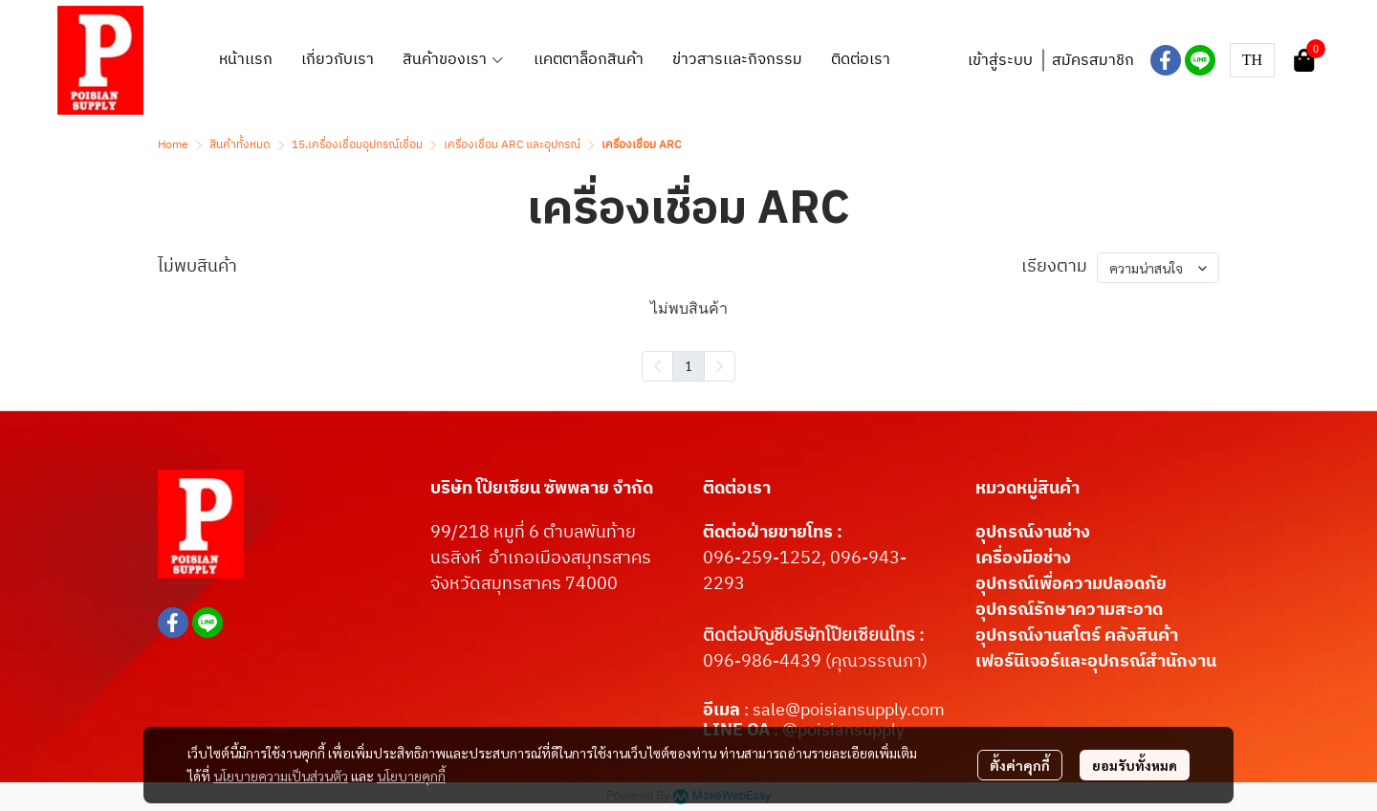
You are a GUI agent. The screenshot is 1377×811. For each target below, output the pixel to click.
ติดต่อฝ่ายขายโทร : (772, 532)
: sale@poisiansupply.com (844, 710)
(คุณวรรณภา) (874, 661)
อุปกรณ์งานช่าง (1032, 532)
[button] (1252, 60)
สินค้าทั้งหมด (240, 145)
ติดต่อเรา (737, 488)
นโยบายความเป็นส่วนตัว (280, 775)
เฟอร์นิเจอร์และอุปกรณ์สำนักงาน (1095, 661)
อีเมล (723, 710)
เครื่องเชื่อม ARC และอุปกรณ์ (512, 145)
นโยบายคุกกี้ (411, 775)
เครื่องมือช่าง (1023, 558)
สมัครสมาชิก (1093, 61)
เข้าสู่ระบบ (1000, 61)
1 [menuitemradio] (688, 365)
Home (173, 145)
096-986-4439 (762, 661)
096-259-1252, (766, 558)
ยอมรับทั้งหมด (1134, 765)
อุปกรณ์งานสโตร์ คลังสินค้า (1076, 636)
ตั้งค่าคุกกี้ (1020, 765)
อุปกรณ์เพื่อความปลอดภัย (1071, 584)
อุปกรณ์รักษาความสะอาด (1069, 610)
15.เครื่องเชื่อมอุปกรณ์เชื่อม (357, 145)
